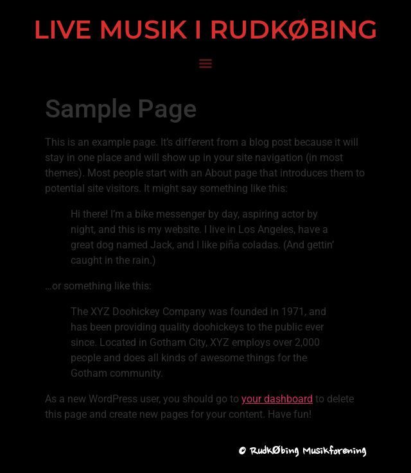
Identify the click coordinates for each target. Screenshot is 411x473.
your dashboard (277, 399)
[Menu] (205, 63)
